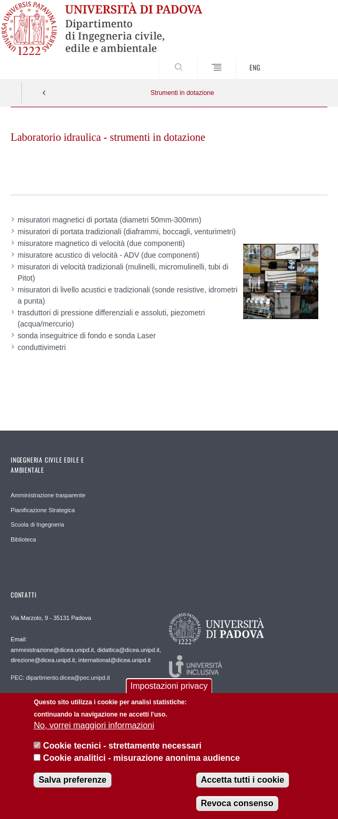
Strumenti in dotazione (182, 93)
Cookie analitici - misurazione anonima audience (141, 760)
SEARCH (302, 58)
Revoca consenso (237, 806)
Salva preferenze (72, 783)
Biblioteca (23, 539)
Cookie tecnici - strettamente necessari (122, 748)
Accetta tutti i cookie (242, 783)
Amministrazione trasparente (48, 495)
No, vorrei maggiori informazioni (94, 728)
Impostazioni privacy (169, 689)
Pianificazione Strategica (43, 510)
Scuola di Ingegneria (37, 524)
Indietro (44, 93)
